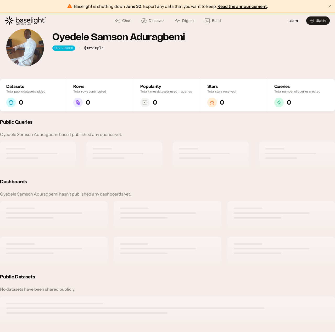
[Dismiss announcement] (330, 6)
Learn (293, 21)
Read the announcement (242, 6)
